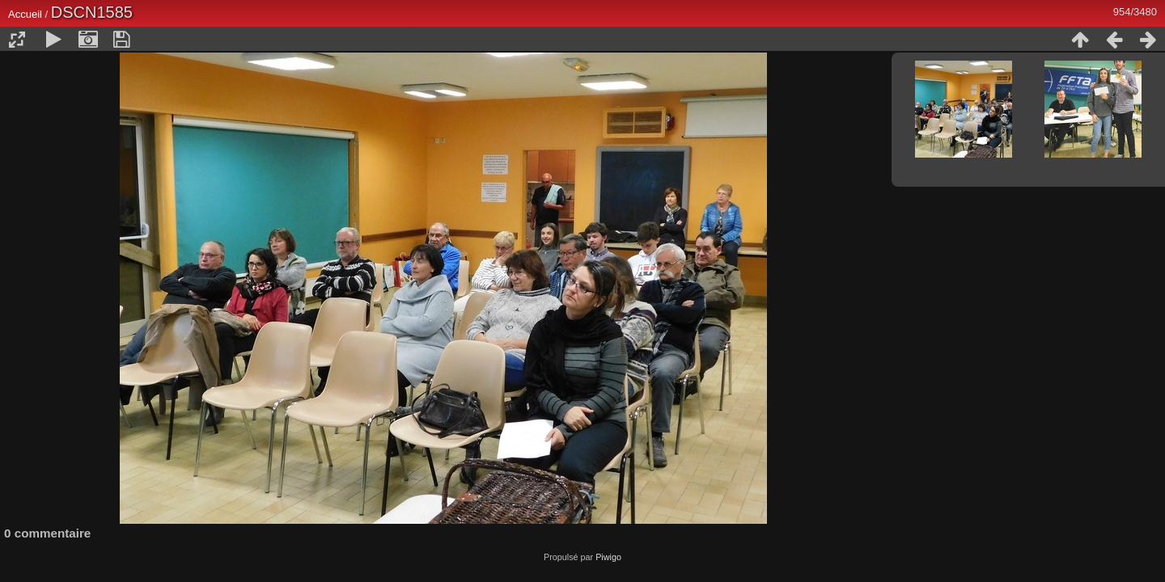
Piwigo (608, 557)
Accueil (25, 14)
